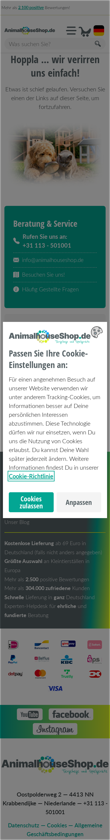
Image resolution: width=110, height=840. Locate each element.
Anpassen (79, 502)
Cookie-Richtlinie (31, 476)
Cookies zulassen (31, 502)
